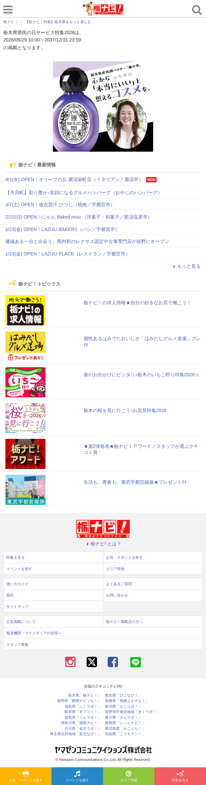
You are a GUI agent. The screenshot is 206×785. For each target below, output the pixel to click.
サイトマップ (17, 607)
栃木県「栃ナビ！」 (84, 695)
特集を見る (180, 776)
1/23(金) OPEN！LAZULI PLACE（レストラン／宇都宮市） (67, 253)
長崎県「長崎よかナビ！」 (127, 701)
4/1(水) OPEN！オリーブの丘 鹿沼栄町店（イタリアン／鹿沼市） (74, 179)
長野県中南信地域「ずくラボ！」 (132, 712)
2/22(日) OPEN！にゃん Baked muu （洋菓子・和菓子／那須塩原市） (78, 217)
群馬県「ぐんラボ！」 (83, 717)
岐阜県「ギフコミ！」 (83, 712)
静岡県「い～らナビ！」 (125, 723)
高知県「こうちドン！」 (125, 734)
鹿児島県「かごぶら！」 (125, 728)
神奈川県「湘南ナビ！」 (81, 723)
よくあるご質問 (119, 584)
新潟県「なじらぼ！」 (123, 706)
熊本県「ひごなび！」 (123, 695)
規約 (10, 595)
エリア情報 (128, 776)
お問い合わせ (117, 595)
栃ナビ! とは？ (103, 543)
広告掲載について (21, 622)
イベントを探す (77, 776)
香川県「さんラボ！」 (123, 717)
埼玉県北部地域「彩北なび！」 (75, 734)
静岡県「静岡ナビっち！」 (79, 701)
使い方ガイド (17, 584)
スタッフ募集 (17, 644)
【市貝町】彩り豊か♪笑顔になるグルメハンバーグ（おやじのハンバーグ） (83, 192)
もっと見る (186, 266)
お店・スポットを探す (25, 776)
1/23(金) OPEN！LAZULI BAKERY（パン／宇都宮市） (62, 229)
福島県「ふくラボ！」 (83, 706)
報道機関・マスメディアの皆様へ (34, 633)
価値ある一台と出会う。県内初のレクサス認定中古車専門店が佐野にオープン (87, 241)
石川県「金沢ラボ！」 (83, 728)
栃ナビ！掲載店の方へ (124, 622)
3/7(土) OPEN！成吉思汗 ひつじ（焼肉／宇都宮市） (60, 204)
